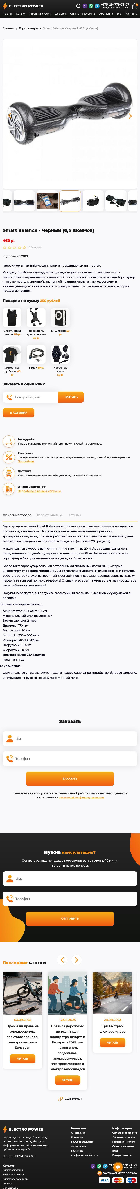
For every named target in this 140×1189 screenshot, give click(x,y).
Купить (71, 396)
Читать (60, 1058)
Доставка (61, 13)
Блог (119, 13)
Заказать (70, 778)
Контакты (131, 13)
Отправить (70, 918)
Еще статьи (70, 1174)
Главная (7, 13)
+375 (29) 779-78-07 (115, 4)
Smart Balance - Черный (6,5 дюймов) (70, 28)
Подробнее (26, 461)
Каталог (21, 13)
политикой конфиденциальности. (82, 797)
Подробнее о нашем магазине (39, 490)
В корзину (18, 412)
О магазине (106, 13)
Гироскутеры (28, 28)
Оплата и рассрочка (82, 13)
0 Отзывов (35, 247)
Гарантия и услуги (40, 13)
